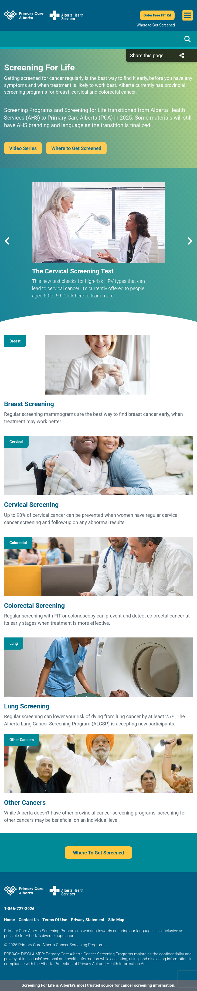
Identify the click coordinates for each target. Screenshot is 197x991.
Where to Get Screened (156, 25)
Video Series (23, 148)
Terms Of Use (54, 919)
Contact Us (29, 919)
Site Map (116, 919)
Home (9, 919)
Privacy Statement (87, 919)
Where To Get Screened (98, 853)
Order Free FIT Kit (157, 15)
